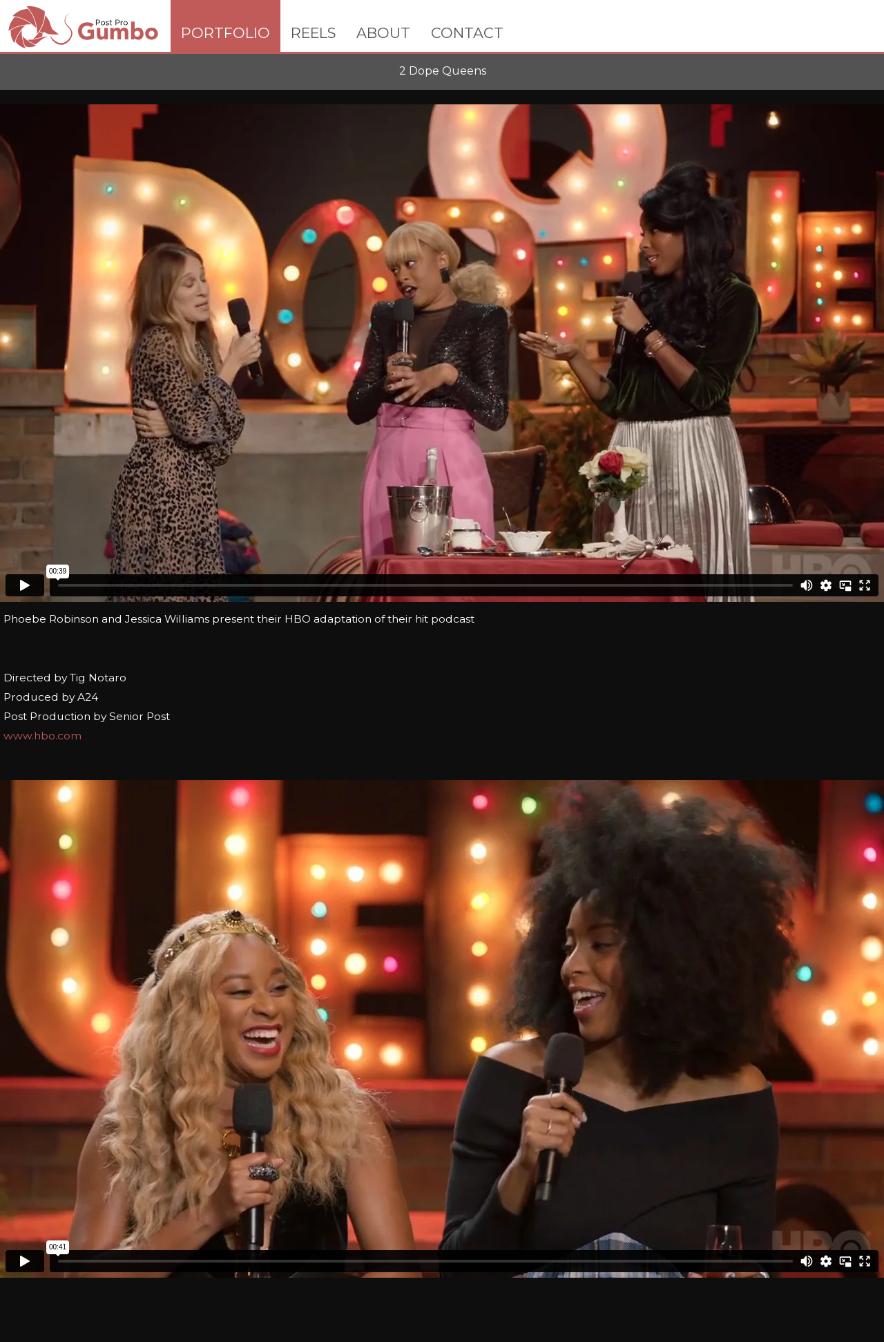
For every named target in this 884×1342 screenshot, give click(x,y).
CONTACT (467, 32)
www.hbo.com (42, 735)
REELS (313, 32)
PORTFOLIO (225, 32)
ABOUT (383, 32)
